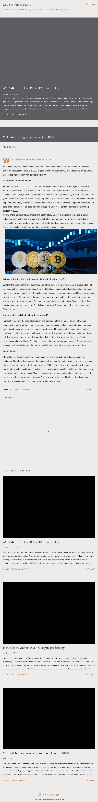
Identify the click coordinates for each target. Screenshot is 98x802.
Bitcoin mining (34, 199)
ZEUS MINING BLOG (17, 4)
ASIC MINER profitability (22, 389)
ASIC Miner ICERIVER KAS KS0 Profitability (31, 88)
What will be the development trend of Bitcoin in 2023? (36, 753)
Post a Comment (19, 115)
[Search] (87, 4)
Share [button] (6, 115)
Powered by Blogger (49, 795)
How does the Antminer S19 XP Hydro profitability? (34, 648)
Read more (89, 569)
